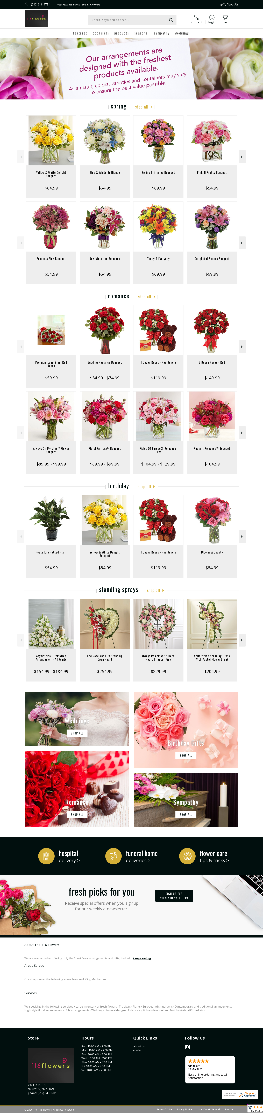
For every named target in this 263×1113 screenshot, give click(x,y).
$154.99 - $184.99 (51, 671)
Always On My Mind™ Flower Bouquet (51, 450)
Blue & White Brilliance (105, 172)
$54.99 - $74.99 (105, 378)
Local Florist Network (208, 1109)
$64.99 (104, 188)
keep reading (142, 958)
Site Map (229, 1109)
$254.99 (105, 671)
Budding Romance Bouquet (105, 362)
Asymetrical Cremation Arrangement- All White (51, 658)
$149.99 (212, 378)
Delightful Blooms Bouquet (212, 258)
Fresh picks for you (101, 898)
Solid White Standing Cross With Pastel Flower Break (212, 658)
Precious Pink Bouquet (51, 258)
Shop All (141, 107)
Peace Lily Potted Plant (51, 552)
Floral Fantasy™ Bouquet (105, 448)
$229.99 (158, 671)
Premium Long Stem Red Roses (51, 364)
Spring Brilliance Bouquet (158, 172)
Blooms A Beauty (212, 552)
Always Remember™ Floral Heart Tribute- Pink (158, 658)
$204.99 (212, 671)
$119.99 (158, 378)
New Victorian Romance (104, 258)
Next (242, 156)
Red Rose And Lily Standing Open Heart (105, 658)
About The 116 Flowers (42, 944)
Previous (20, 156)
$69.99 (158, 188)
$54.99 (212, 188)
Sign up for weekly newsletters (174, 896)
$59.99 (51, 378)
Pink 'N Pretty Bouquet (212, 172)
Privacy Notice (184, 1109)
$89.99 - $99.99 (51, 464)
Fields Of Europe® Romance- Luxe (158, 450)
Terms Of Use (164, 1109)
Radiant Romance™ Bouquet (212, 448)
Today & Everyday (158, 258)
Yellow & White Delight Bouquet (51, 174)
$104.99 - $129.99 (158, 464)
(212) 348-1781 (40, 4)
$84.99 (51, 188)
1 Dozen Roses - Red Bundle (158, 362)
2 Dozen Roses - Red (212, 362)
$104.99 (212, 464)
